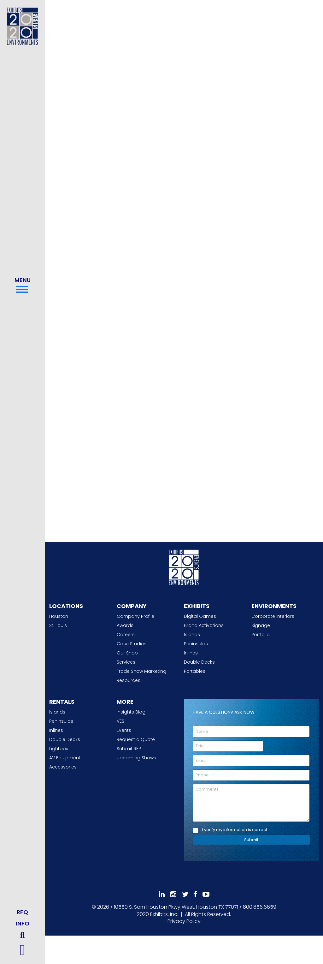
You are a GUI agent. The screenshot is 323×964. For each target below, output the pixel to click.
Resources (128, 680)
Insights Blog (131, 712)
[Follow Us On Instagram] (173, 894)
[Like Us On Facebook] (195, 894)
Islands (192, 634)
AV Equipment (64, 758)
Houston (58, 616)
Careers (126, 634)
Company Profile (135, 616)
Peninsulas (196, 644)
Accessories (63, 767)
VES (120, 721)
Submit (251, 840)
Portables (194, 671)
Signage (260, 625)
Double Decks (199, 662)
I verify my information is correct (234, 830)
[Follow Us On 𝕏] (185, 894)
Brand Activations (204, 625)
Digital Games (200, 616)
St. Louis (58, 625)
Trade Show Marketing (141, 671)
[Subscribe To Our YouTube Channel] (206, 894)
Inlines (191, 653)
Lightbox (58, 748)
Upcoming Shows (136, 758)
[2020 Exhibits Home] (184, 566)
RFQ (22, 912)
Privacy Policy (184, 921)
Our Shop (127, 653)
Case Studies (131, 644)
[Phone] (251, 775)
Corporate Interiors (272, 616)
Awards (125, 625)
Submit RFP (129, 748)
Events (124, 730)
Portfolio (260, 634)
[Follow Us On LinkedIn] (161, 894)
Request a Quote (136, 739)
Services (126, 662)
